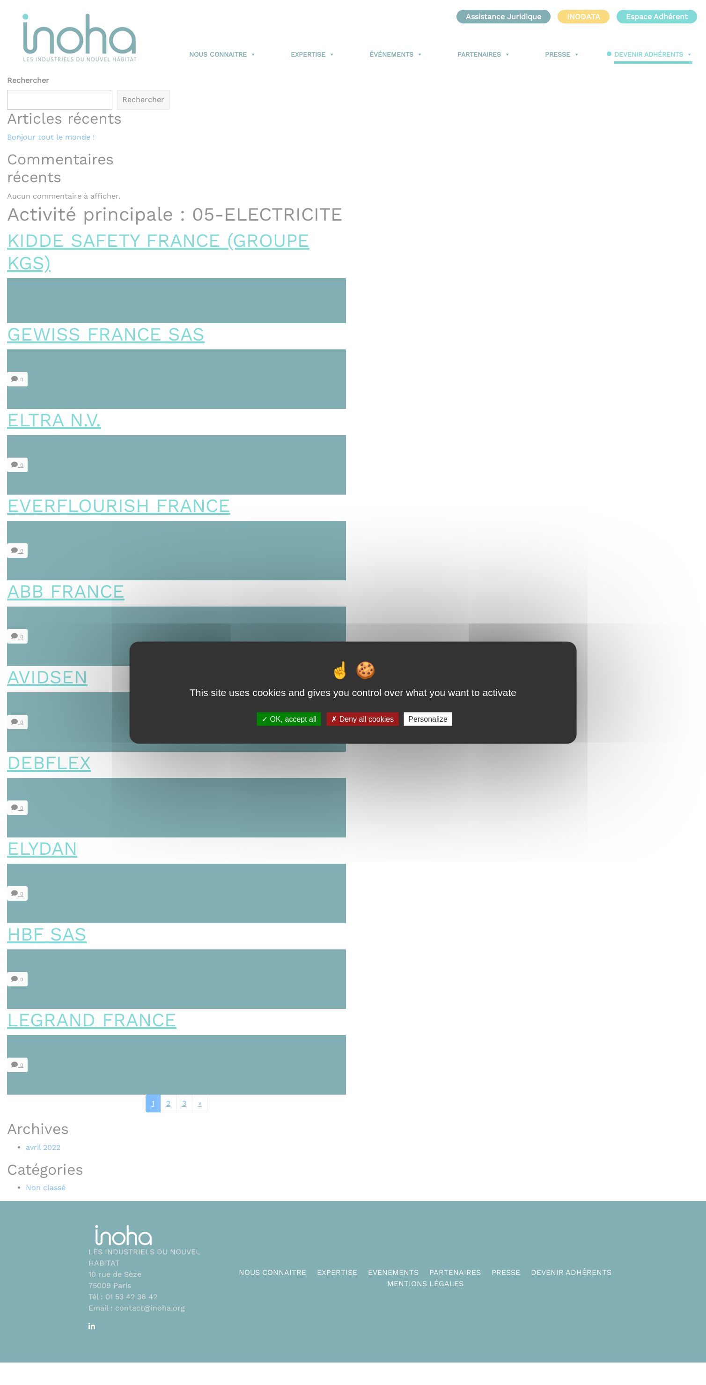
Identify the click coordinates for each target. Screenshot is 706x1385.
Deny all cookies (362, 719)
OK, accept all (289, 719)
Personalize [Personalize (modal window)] (428, 719)
